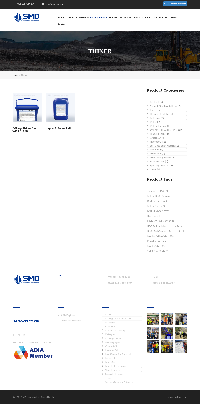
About (71, 17)
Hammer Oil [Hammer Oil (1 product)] (153, 215)
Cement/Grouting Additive (163, 106)
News (174, 17)
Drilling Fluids (97, 17)
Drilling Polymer (158, 125)
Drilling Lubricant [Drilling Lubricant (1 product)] (157, 201)
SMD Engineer (68, 315)
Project (146, 17)
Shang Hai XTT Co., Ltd (25, 314)
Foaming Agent (157, 133)
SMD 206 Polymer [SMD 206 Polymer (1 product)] (157, 250)
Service (82, 17)
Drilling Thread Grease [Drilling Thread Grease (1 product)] (158, 206)
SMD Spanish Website (175, 3)
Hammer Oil (156, 141)
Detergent (155, 117)
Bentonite (155, 102)
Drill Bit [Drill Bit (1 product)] (164, 191)
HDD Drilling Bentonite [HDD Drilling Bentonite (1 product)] (161, 220)
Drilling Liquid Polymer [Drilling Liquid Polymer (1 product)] (158, 196)
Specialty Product (159, 165)
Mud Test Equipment (160, 157)
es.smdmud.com (22, 325)
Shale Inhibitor (157, 161)
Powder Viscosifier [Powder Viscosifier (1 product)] (156, 246)
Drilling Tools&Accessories (123, 17)
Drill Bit (154, 121)
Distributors (160, 17)
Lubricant (155, 149)
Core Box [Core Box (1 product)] (152, 191)
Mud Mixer (156, 153)
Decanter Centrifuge (160, 113)
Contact (62, 24)
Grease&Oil (156, 137)
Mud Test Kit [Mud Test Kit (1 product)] (176, 231)
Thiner (153, 169)
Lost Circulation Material (163, 145)
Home (61, 17)
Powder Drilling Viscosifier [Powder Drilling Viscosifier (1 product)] (161, 236)
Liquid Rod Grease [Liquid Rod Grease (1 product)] (156, 231)
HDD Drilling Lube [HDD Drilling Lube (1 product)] (156, 226)
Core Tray (155, 109)
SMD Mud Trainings (71, 320)
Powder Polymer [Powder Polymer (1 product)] (156, 241)
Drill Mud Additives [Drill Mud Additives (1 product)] (158, 210)
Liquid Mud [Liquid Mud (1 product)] (176, 226)
